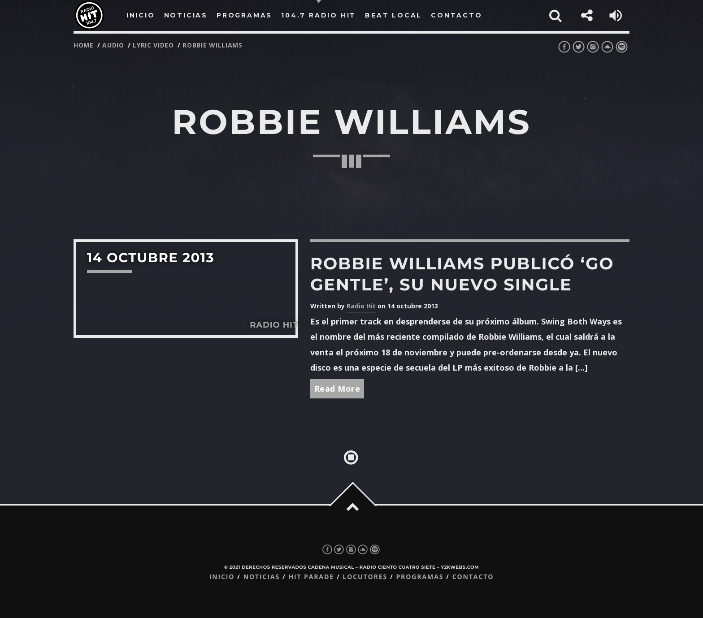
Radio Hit (361, 306)
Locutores (365, 577)
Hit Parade (311, 577)
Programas (419, 577)
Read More (337, 388)
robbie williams (212, 45)
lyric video (153, 45)
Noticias (261, 577)
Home (84, 45)
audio (113, 45)
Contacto (473, 577)
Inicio (222, 577)
